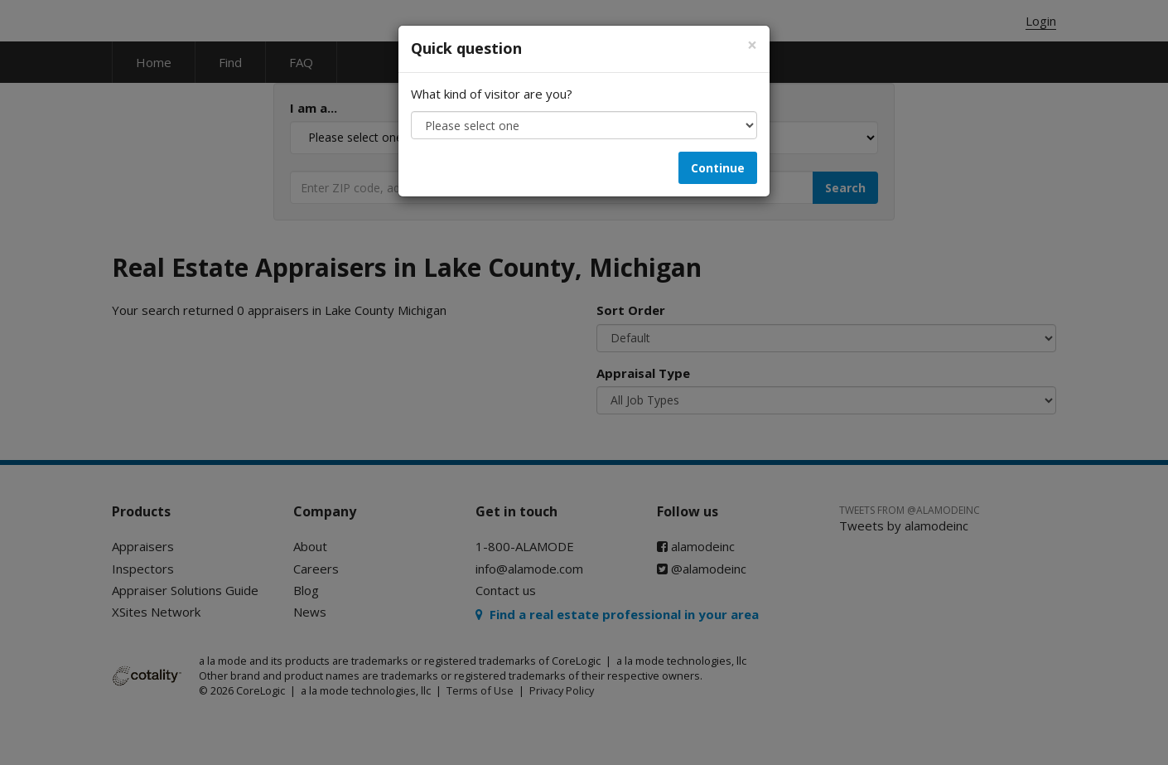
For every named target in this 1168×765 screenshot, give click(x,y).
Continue (718, 168)
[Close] (752, 45)
